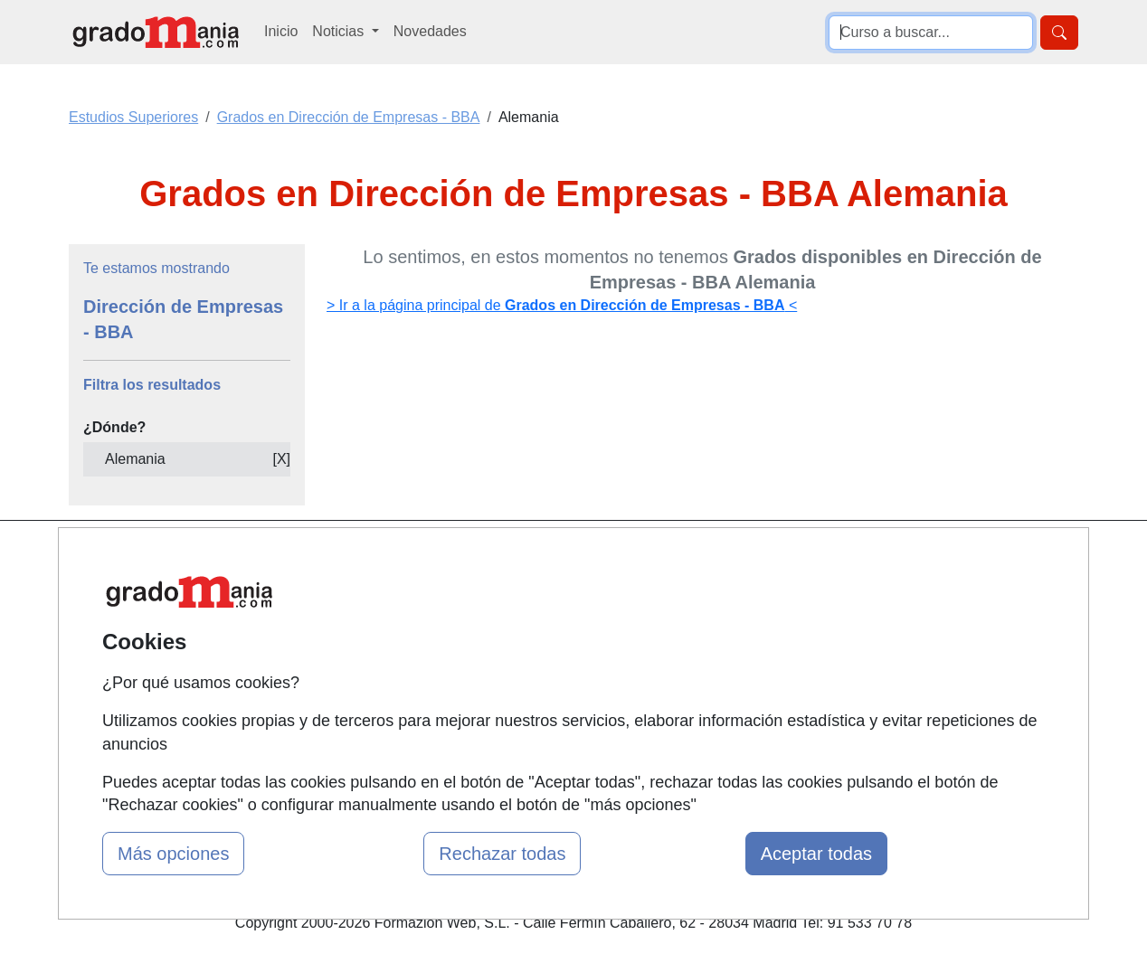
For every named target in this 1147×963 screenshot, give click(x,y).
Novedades (430, 31)
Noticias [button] (339, 31)
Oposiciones (552, 740)
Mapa (359, 558)
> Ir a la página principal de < (562, 305)
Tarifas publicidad (397, 629)
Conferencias (555, 649)
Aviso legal (719, 629)
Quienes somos (391, 593)
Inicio (281, 31)
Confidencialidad (738, 593)
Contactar (716, 558)
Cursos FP (547, 614)
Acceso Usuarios (395, 664)
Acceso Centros (392, 699)
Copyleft (711, 664)
